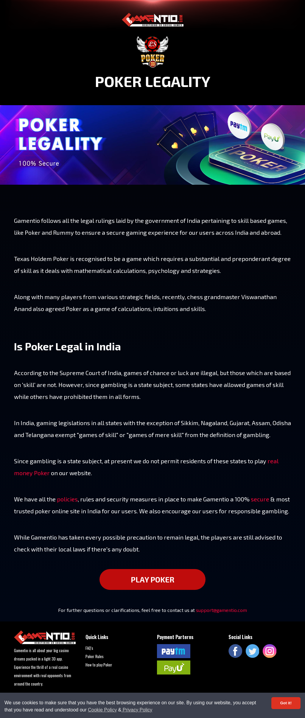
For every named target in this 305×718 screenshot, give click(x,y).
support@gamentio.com (221, 610)
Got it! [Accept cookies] (286, 703)
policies (67, 499)
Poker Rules (94, 656)
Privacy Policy (136, 709)
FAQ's (89, 648)
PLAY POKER (152, 579)
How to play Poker (98, 665)
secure (260, 499)
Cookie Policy (102, 709)
